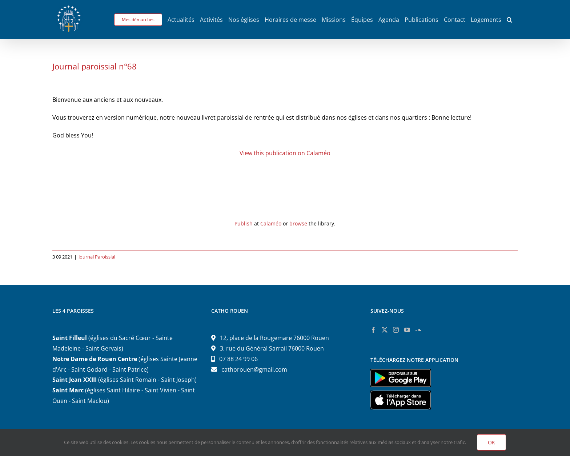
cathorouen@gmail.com (254, 369)
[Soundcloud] (418, 330)
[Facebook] (373, 330)
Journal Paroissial (97, 256)
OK (491, 442)
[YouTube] (407, 330)
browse (298, 223)
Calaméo (270, 223)
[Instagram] (396, 330)
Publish (243, 223)
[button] (509, 19)
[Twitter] (385, 330)
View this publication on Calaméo (285, 153)
